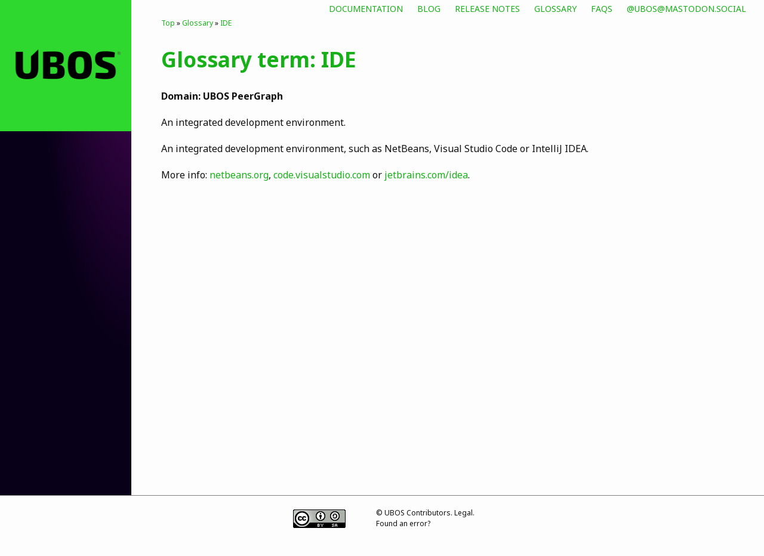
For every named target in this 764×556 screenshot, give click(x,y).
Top (168, 23)
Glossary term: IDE (258, 59)
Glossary (555, 8)
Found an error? (403, 523)
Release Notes (487, 8)
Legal (463, 513)
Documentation (366, 8)
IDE (226, 23)
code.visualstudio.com (321, 174)
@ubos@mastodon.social (686, 8)
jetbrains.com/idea (426, 174)
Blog (428, 8)
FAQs (601, 8)
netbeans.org (239, 174)
